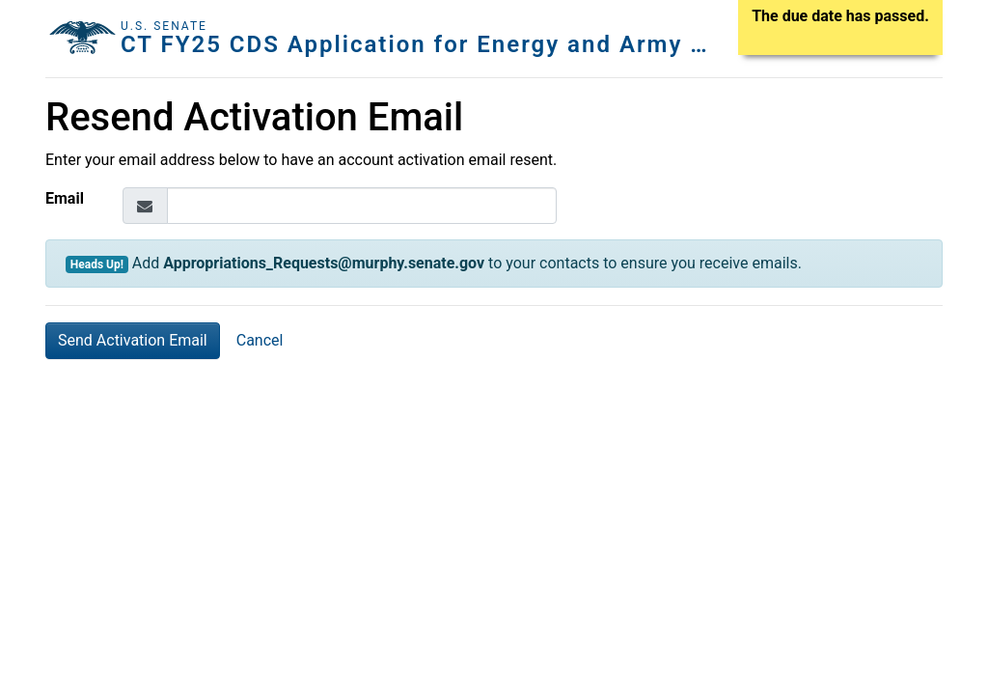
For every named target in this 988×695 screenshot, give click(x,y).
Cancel (260, 340)
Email (64, 198)
